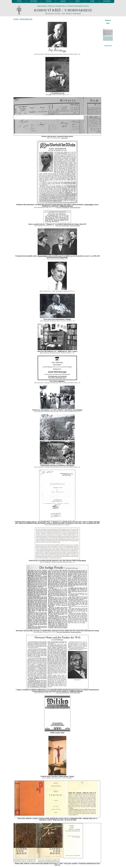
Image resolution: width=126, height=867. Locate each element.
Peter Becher (82, 560)
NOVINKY (33, 1)
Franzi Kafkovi (89, 204)
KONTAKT (107, 1)
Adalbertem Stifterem (66, 206)
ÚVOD (19, 1)
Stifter (50, 94)
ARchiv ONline (64, 138)
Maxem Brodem (42, 256)
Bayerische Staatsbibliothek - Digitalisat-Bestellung (68, 207)
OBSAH (63, 1)
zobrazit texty (108, 45)
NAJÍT (92, 1)
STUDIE (48, 1)
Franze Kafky (63, 257)
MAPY (77, 1)
